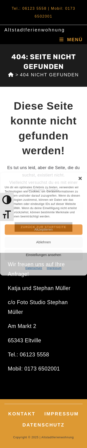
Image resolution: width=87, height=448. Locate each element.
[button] (80, 178)
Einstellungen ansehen (43, 255)
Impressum (54, 268)
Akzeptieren (43, 229)
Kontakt (21, 413)
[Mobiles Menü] (71, 39)
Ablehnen (43, 242)
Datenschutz (33, 268)
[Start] (11, 74)
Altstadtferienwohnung (34, 29)
